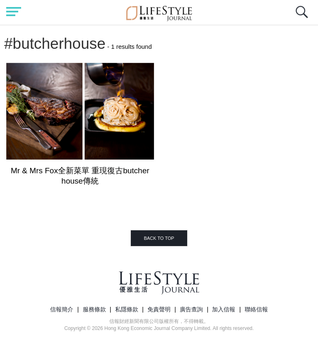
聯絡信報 (256, 309)
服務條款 (94, 309)
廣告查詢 (191, 309)
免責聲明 (159, 309)
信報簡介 (61, 309)
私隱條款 (126, 309)
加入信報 (223, 309)
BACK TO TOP (159, 238)
